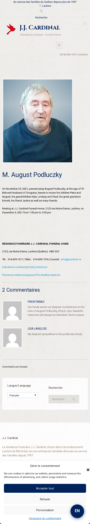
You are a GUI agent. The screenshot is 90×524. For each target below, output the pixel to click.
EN (77, 510)
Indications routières (13, 267)
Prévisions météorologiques (18, 274)
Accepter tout (45, 488)
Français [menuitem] (14, 395)
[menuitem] (22, 395)
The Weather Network (48, 274)
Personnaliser (45, 510)
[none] (22, 395)
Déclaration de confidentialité (45, 518)
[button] (84, 466)
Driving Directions (37, 267)
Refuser (45, 499)
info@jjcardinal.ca (71, 259)
